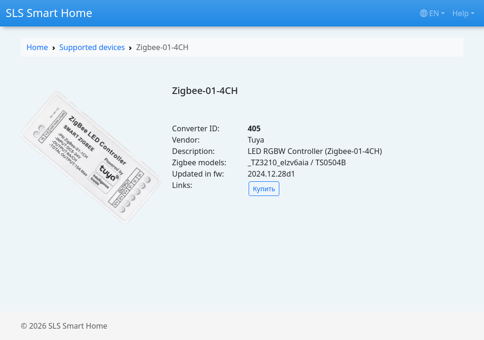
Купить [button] (264, 188)
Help (460, 13)
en (429, 13)
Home (37, 47)
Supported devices (92, 47)
